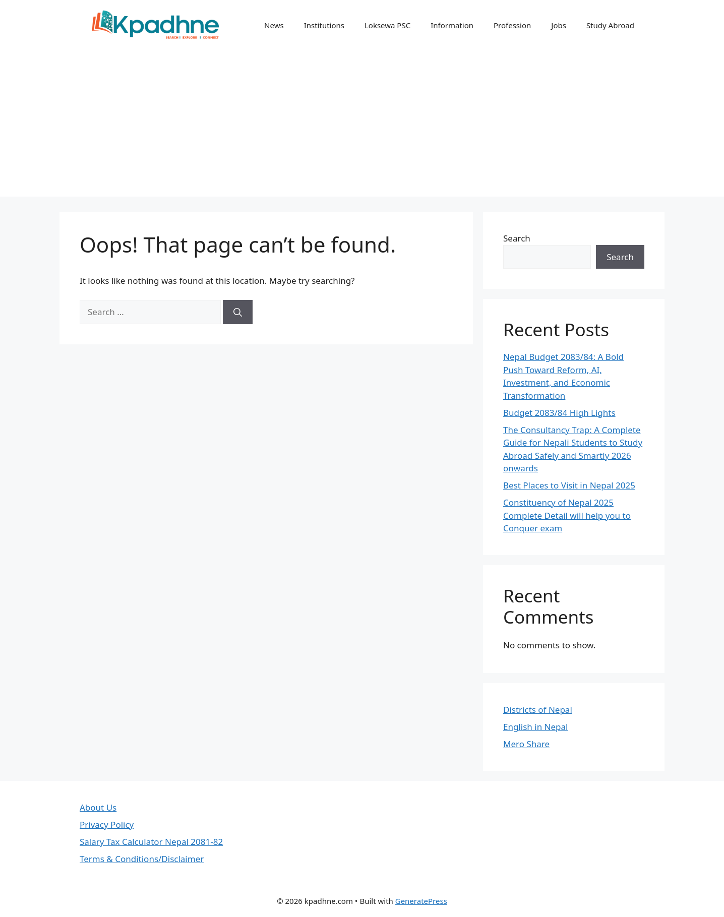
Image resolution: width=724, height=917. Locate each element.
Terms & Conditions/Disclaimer (142, 859)
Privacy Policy (107, 824)
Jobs (558, 25)
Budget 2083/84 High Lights (559, 412)
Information (452, 25)
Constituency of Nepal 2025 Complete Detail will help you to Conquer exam (567, 515)
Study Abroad (610, 25)
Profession (512, 25)
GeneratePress (421, 901)
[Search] (238, 312)
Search (516, 238)
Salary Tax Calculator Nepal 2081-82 (151, 841)
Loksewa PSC (387, 25)
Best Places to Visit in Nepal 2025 (569, 485)
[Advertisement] (362, 126)
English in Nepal (535, 726)
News (274, 25)
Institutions (324, 25)
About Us (98, 807)
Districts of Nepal (537, 709)
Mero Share (526, 744)
